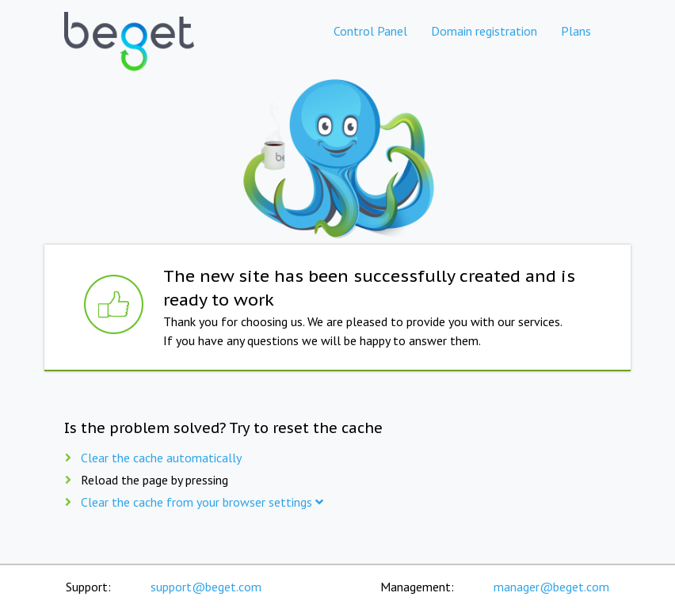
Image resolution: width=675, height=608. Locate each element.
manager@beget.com (551, 587)
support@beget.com (206, 587)
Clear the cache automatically (161, 458)
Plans (576, 31)
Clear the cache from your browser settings (202, 502)
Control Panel (370, 31)
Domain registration (484, 31)
